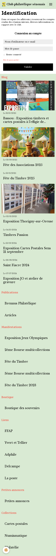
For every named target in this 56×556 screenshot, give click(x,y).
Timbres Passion (15, 235)
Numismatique (16, 535)
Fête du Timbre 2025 (18, 178)
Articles (10, 315)
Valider (28, 67)
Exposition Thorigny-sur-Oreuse (28, 221)
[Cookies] (6, 550)
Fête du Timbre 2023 (20, 385)
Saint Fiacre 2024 (16, 265)
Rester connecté (13, 54)
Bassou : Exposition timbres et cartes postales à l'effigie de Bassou (26, 120)
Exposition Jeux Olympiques (26, 338)
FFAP (9, 431)
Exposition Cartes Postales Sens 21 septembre (27, 250)
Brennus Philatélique (20, 303)
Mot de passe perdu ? (11, 60)
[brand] (23, 4)
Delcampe (12, 466)
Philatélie (12, 547)
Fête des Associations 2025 (22, 165)
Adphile (10, 454)
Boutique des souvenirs (22, 408)
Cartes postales (16, 524)
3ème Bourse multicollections (27, 373)
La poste (11, 478)
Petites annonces (17, 501)
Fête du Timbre (16, 361)
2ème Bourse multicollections (27, 350)
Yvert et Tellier (16, 442)
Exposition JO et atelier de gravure (23, 280)
